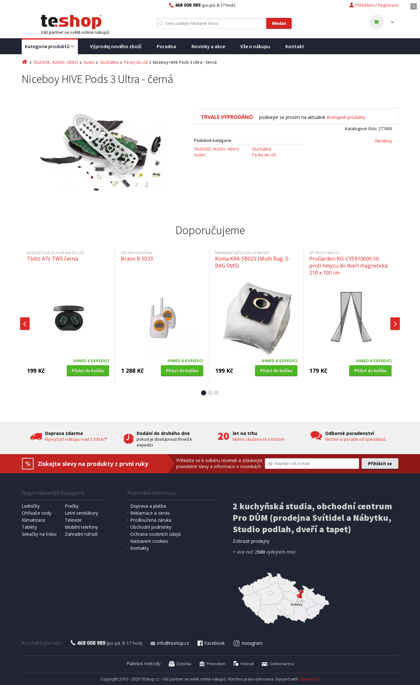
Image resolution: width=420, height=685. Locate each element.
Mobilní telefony (81, 527)
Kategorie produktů (50, 46)
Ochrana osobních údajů (155, 534)
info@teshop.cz (169, 643)
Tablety (29, 527)
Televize (73, 520)
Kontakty (139, 548)
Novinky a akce (208, 46)
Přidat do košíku (88, 370)
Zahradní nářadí (81, 534)
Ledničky (31, 506)
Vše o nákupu (255, 46)
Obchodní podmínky (150, 527)
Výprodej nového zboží (115, 46)
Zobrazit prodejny (251, 541)
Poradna (166, 46)
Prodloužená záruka (150, 520)
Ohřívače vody (36, 513)
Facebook (211, 643)
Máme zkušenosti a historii (258, 439)
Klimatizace (33, 520)
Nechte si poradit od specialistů (355, 439)
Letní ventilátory (81, 513)
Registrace (388, 5)
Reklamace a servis (150, 513)
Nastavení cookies (149, 541)
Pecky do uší (136, 62)
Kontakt (294, 46)
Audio (88, 62)
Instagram (248, 643)
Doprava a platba (148, 506)
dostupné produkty (345, 117)
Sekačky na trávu (39, 534)
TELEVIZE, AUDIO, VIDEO (55, 62)
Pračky (72, 506)
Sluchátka (109, 62)
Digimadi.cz (309, 679)
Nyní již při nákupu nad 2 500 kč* (76, 439)
